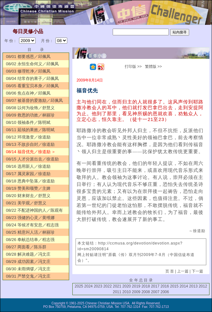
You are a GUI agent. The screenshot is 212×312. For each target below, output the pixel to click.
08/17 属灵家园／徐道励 (28, 173)
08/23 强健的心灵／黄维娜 (30, 217)
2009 (136, 292)
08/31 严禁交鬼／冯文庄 (28, 276)
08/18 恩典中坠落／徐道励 (30, 181)
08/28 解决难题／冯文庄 (28, 254)
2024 (88, 286)
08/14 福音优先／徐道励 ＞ (31, 151)
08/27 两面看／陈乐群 (26, 247)
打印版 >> (133, 66)
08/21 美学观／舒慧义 (26, 203)
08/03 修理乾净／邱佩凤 (28, 71)
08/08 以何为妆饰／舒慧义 (30, 107)
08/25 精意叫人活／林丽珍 (30, 232)
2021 (117, 286)
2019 (136, 286)
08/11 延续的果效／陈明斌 (30, 129)
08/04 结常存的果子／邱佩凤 (32, 78)
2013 (193, 286)
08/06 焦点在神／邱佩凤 (28, 93)
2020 (127, 286)
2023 (98, 286)
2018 (146, 286)
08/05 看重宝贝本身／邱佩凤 (32, 85)
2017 (155, 286)
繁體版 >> (153, 66)
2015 (174, 286)
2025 (79, 286)
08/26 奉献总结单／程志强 (30, 239)
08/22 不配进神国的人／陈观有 (34, 210)
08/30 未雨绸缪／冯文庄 (28, 268)
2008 (146, 292)
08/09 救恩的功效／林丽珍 (30, 115)
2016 (165, 286)
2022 (107, 286)
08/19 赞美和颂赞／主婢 (28, 188)
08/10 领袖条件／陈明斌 (28, 122)
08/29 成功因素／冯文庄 (28, 261)
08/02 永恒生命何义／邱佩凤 (32, 63)
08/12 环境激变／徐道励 (28, 137)
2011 (117, 292)
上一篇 (183, 271)
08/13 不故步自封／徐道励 (30, 144)
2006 (165, 292)
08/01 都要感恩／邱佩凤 (28, 56)
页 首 (169, 271)
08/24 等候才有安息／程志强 (32, 225)
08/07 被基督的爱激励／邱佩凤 (34, 100)
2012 (203, 286)
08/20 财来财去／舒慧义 (28, 195)
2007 (155, 292)
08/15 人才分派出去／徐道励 (32, 159)
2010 (127, 292)
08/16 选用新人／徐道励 (28, 166)
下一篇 (197, 271)
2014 (184, 286)
